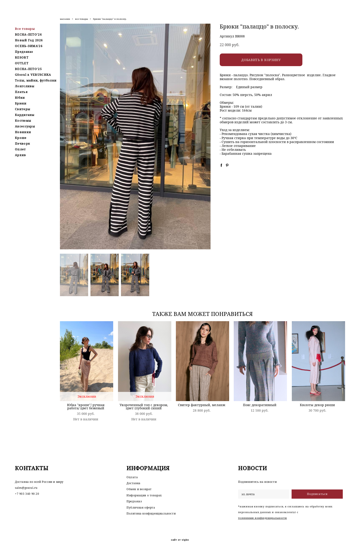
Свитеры (22, 109)
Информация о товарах (144, 495)
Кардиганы (25, 115)
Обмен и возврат (139, 489)
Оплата (132, 477)
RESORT (21, 57)
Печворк (22, 143)
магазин (65, 18)
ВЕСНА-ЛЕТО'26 (28, 34)
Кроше (21, 138)
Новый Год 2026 (29, 40)
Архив (20, 155)
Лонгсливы (25, 86)
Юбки (20, 98)
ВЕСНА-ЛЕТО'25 (28, 69)
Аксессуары (25, 126)
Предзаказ (24, 52)
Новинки (23, 132)
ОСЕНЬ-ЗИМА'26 (28, 46)
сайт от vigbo (180, 540)
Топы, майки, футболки (35, 80)
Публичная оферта (141, 507)
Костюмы (23, 120)
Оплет (20, 149)
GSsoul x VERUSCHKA (33, 75)
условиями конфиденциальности (262, 518)
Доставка (134, 483)
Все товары (25, 29)
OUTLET (21, 63)
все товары (81, 18)
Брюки (21, 103)
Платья (21, 92)
